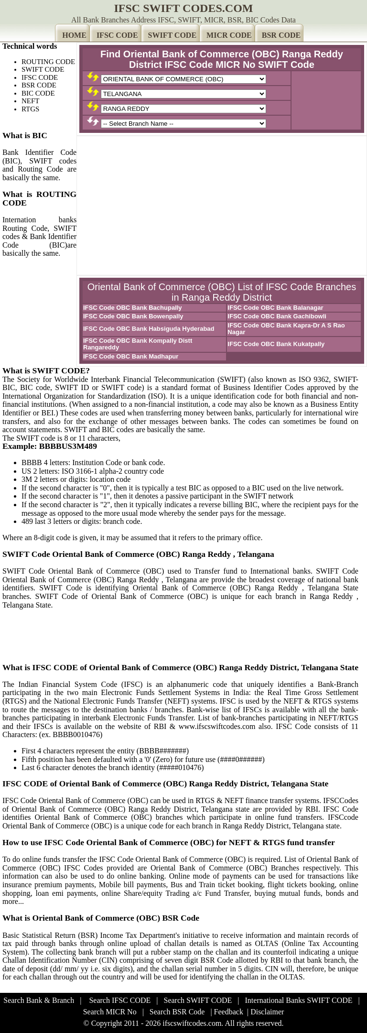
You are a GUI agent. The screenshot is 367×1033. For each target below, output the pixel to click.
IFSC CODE (117, 35)
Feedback (228, 1012)
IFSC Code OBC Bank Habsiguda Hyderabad (149, 328)
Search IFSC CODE (120, 1000)
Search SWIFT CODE (198, 1000)
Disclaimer (267, 1012)
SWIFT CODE (172, 35)
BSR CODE (281, 35)
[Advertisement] (221, 205)
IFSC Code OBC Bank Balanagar (275, 307)
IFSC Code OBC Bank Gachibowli (276, 316)
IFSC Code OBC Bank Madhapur (130, 356)
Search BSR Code (177, 1012)
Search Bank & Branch (38, 1000)
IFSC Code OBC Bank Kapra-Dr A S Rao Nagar (286, 329)
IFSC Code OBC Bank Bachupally (132, 307)
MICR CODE (229, 35)
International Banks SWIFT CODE (299, 1000)
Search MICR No (110, 1012)
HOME (74, 35)
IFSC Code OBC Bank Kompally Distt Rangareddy (137, 344)
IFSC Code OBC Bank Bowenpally (133, 316)
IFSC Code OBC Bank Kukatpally (275, 344)
